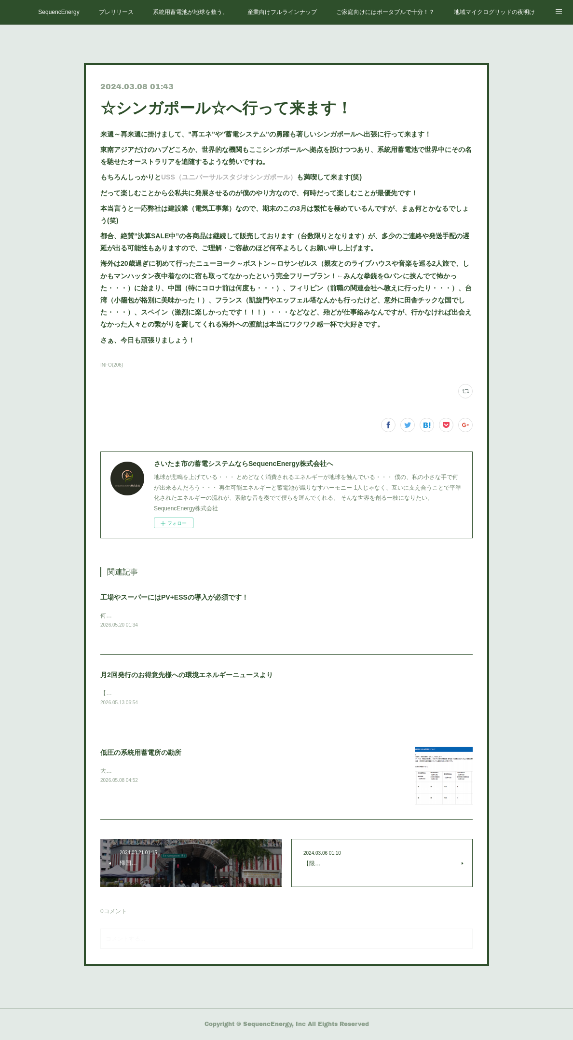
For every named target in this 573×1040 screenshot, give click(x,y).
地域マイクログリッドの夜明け (494, 12)
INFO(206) (111, 365)
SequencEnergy (58, 12)
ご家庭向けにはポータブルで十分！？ (385, 12)
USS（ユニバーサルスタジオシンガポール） (229, 177)
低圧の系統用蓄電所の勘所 (140, 753)
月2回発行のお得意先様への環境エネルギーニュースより (186, 675)
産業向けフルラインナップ (282, 12)
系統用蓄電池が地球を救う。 (190, 12)
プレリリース (116, 12)
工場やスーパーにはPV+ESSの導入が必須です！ (174, 597)
